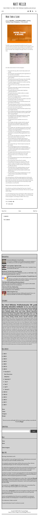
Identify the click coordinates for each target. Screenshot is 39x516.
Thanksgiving (16, 22)
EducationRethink (26, 324)
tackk (27, 344)
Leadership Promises (5, 330)
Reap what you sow (5, 335)
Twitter (3, 411)
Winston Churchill (23, 316)
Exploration (14, 326)
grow (7, 342)
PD (36, 313)
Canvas (16, 322)
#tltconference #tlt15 (5, 320)
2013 (4, 397)
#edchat (31, 318)
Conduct (31, 322)
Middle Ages (32, 330)
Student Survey (19, 337)
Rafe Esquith (35, 334)
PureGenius (23, 334)
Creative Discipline (16, 323)
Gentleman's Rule (28, 326)
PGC (9, 333)
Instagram (4, 413)
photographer (12, 490)
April (6, 386)
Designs (4, 416)
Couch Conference (9, 323)
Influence (30, 327)
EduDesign (35, 308)
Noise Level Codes (29, 331)
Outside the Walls (5, 333)
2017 (4, 366)
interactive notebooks (16, 307)
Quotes (29, 334)
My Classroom (13, 331)
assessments (19, 341)
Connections (35, 322)
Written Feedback (5, 341)
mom (27, 342)
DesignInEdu (17, 313)
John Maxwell (29, 329)
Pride (10, 334)
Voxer (6, 339)
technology (12, 308)
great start (4, 342)
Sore (3, 337)
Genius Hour (18, 326)
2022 (4, 358)
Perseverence (5, 315)
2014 (4, 394)
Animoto (14, 320)
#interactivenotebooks (7, 312)
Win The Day (25, 339)
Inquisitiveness (34, 327)
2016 (4, 369)
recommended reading (9, 344)
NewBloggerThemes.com (26, 512)
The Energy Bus (13, 338)
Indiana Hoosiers (25, 327)
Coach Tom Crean (20, 322)
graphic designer (14, 485)
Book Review (8, 322)
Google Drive (29, 313)
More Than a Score (13, 16)
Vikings (31, 338)
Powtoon (7, 334)
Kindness (35, 329)
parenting (32, 342)
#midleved (26, 319)
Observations (35, 331)
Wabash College (10, 339)
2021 (4, 361)
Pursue (26, 334)
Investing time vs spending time (11, 329)
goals (36, 341)
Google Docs (4, 327)
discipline (30, 341)
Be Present (22, 320)
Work (29, 339)
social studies (22, 311)
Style (23, 337)
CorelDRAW (4, 323)
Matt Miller (19, 4)
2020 (4, 364)
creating (27, 341)
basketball (8, 311)
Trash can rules (26, 338)
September (7, 379)
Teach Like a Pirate (24, 315)
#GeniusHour (34, 311)
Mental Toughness (27, 330)
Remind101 (16, 335)
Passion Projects (24, 333)
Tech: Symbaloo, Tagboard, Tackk (14, 265)
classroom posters (32, 316)
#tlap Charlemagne (33, 319)
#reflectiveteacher (23, 305)
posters (35, 342)
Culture (21, 323)
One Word (5, 305)
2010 (4, 404)
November (7, 371)
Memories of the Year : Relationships (10, 287)
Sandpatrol (14, 512)
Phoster (26, 309)
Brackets (12, 322)
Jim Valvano (25, 329)
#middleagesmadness (20, 319)
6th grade (33, 305)
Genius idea (22, 326)
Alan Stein (11, 320)
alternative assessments (12, 341)
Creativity (5, 307)
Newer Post (4, 211)
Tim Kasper (21, 338)
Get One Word (27, 307)
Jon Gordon (11, 309)
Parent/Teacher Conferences (15, 333)
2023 (4, 356)
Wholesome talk (16, 339)
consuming (23, 341)
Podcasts (3, 334)
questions (3, 344)
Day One (30, 323)
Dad (23, 323)
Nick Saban (23, 331)
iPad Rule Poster (15, 342)
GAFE (25, 313)
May (5, 384)
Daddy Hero (6, 376)
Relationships (11, 315)
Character (30, 308)
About (3, 443)
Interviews (3, 329)
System (26, 337)
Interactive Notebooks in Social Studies (15, 260)
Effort (21, 313)
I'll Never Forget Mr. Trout (12, 291)
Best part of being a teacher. (22, 308)
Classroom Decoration (24, 312)
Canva (17, 312)
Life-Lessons (21, 309)
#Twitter (9, 318)
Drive (15, 324)
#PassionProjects (5, 318)
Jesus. (21, 329)
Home (3, 11)
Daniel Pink (26, 323)
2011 (4, 402)
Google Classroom (34, 326)
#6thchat (28, 311)
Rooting (19, 335)
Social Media (35, 335)
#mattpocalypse (12, 319)
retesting (18, 344)
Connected (4, 313)
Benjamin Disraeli (27, 320)
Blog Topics (32, 320)
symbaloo (24, 344)
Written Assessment (33, 339)
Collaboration (26, 322)
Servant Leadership (29, 335)
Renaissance (17, 315)
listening (22, 342)
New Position (18, 331)
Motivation (34, 307)
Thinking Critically (14, 316)
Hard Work (14, 327)
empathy (33, 341)
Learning (28, 20)
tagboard (30, 344)
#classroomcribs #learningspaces (24, 318)
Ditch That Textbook (5, 324)
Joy (33, 329)
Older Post (35, 211)
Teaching (8, 22)
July (6, 381)
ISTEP (20, 327)
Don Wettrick (11, 324)
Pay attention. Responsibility (32, 333)
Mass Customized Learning (14, 330)
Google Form (9, 327)
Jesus (19, 329)
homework (10, 342)
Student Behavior (7, 337)
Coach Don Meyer (33, 312)
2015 (4, 392)
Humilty (17, 327)
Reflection (13, 305)
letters (19, 342)
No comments (25, 22)
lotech (25, 342)
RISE (31, 334)
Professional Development (15, 334)
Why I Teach (21, 339)
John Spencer (5, 309)
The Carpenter (7, 338)
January (6, 389)
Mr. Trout (9, 331)
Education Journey (19, 324)
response (15, 344)
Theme (18, 338)
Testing (11, 22)
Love (34, 313)
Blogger (22, 421)
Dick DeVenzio (34, 323)
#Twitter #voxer (15, 318)
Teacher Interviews (30, 337)
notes (30, 342)
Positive (4, 308)
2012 (4, 399)
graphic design (14, 311)
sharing (21, 344)
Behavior (14, 312)
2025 (4, 353)
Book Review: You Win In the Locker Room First (12, 271)
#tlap (29, 319)
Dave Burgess (10, 313)
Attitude (17, 320)
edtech (7, 308)
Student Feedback (13, 337)
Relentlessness (11, 335)
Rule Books (23, 335)
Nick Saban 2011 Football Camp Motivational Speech (13, 282)
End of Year (32, 324)
